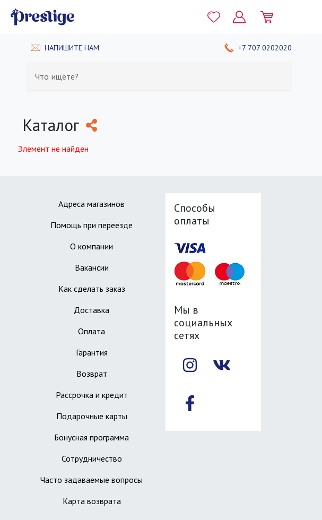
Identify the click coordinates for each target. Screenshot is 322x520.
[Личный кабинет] (239, 17)
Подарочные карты (91, 416)
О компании (91, 246)
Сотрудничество (92, 458)
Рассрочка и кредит (92, 394)
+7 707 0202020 (265, 48)
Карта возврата (92, 501)
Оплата (91, 331)
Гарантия (92, 352)
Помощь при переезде (91, 225)
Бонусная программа (91, 437)
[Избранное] (214, 17)
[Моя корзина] (271, 17)
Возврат (91, 373)
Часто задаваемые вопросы (91, 479)
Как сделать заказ (91, 288)
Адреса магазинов (91, 203)
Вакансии (92, 267)
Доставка (91, 310)
